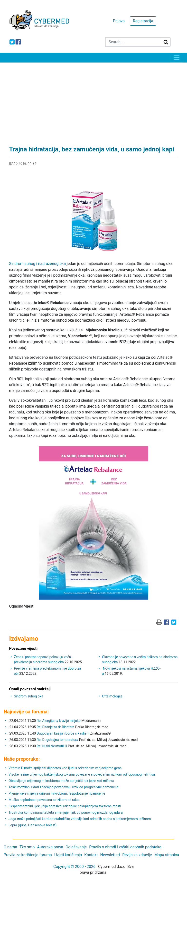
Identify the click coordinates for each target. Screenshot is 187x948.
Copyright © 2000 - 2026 (74, 866)
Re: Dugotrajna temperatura (57, 740)
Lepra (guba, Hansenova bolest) (32, 825)
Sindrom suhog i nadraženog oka (37, 263)
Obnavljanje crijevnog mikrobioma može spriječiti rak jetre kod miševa (61, 781)
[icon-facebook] (18, 42)
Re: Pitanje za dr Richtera (56, 727)
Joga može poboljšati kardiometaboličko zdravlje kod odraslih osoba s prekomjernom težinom (80, 819)
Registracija (143, 21)
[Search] (133, 42)
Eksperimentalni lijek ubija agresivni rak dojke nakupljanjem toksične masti (65, 806)
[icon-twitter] (12, 42)
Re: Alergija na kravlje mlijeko (59, 721)
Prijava (119, 21)
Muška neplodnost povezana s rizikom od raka (44, 800)
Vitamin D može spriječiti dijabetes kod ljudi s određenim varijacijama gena (65, 768)
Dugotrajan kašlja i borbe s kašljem (63, 733)
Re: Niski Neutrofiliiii (52, 746)
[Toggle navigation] (176, 58)
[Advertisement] (93, 99)
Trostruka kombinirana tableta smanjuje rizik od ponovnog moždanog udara (66, 812)
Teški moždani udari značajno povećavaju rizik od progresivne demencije (63, 787)
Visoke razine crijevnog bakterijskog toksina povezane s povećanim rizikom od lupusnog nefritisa (82, 774)
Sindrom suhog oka (28, 696)
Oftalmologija (112, 696)
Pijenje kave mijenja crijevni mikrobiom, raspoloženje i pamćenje (57, 793)
